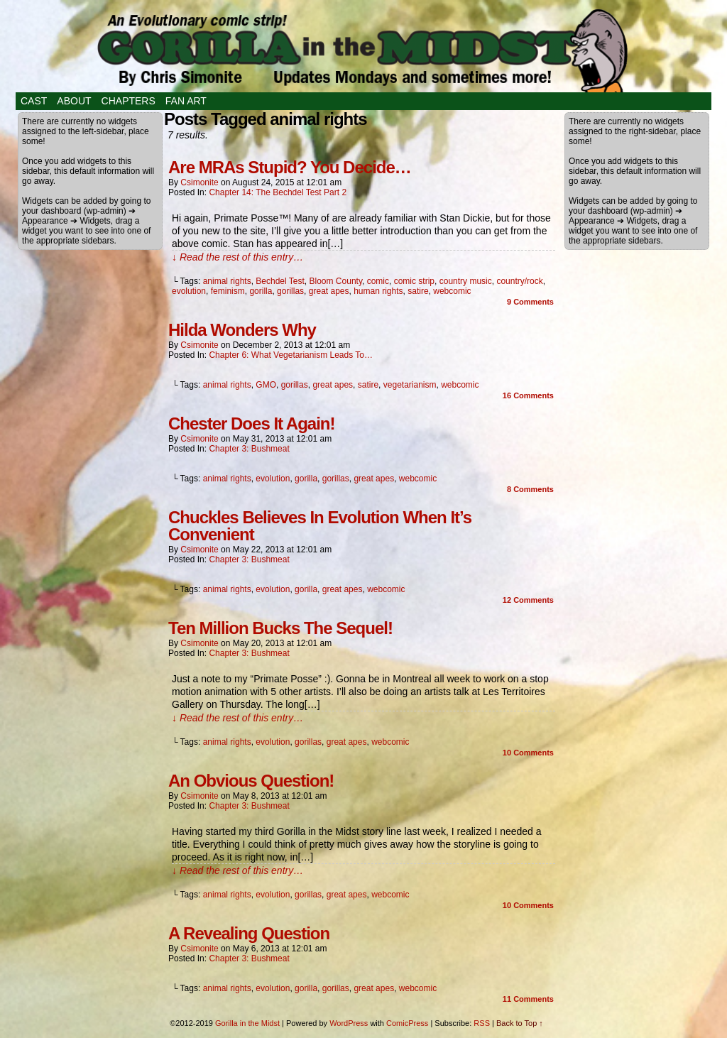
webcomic (452, 291)
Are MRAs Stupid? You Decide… (289, 167)
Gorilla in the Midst (247, 1023)
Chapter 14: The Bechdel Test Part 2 (277, 192)
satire (418, 291)
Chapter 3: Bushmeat (249, 449)
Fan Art (186, 100)
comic (378, 281)
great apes (329, 291)
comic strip (414, 281)
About (74, 100)
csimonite (199, 182)
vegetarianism (410, 385)
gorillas (290, 291)
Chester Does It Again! (251, 423)
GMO (266, 385)
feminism (228, 291)
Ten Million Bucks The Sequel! (280, 628)
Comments (530, 301)
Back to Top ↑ (519, 1023)
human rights (378, 291)
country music (465, 281)
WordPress (348, 1023)
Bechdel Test (280, 281)
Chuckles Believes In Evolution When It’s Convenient (319, 526)
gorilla (260, 291)
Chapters (128, 100)
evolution (189, 291)
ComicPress (407, 1023)
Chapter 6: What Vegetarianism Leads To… (291, 355)
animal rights (227, 281)
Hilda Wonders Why (242, 329)
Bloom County (336, 281)
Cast (34, 100)
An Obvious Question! (251, 780)
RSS (482, 1023)
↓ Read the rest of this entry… (237, 257)
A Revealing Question (248, 933)
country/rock (519, 281)
